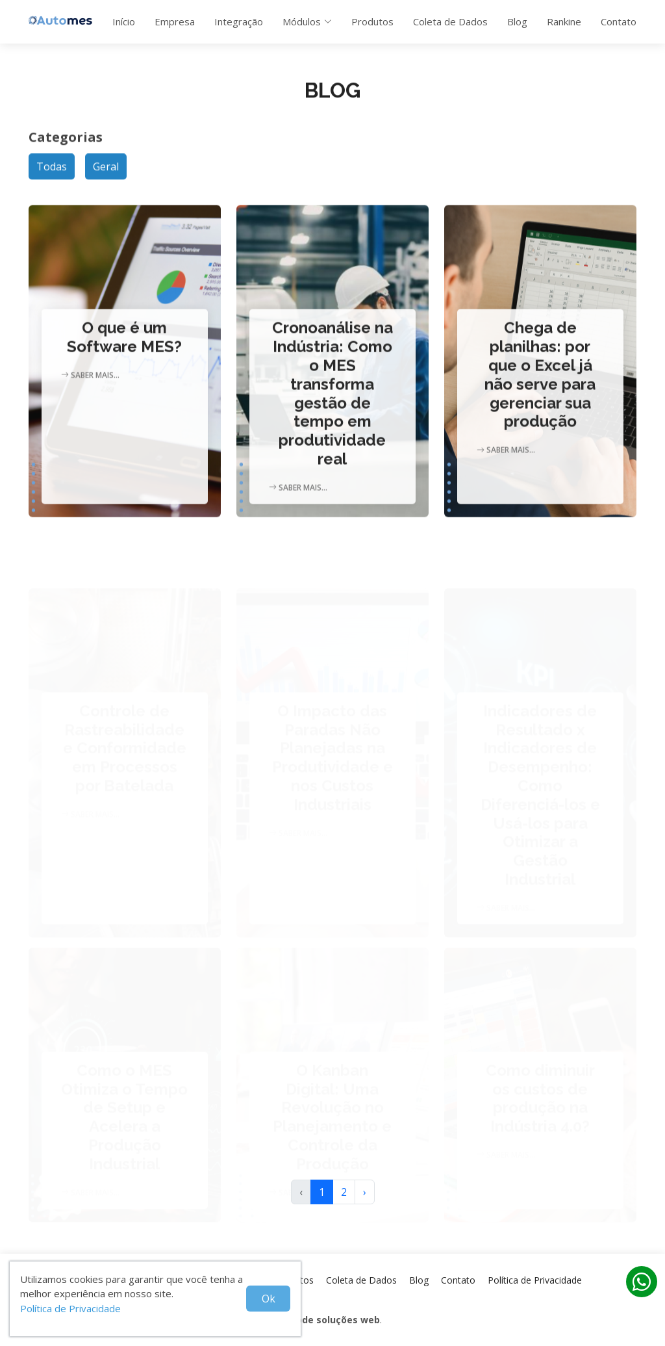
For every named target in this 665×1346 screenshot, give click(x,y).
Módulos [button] (307, 21)
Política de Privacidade (70, 1308)
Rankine (564, 21)
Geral (106, 174)
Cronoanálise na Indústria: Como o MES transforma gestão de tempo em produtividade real (332, 406)
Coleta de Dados (450, 21)
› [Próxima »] (364, 1192)
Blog (517, 21)
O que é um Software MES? (124, 350)
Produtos (372, 21)
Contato (618, 21)
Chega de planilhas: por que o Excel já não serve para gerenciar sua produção (540, 387)
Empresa (175, 21)
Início (123, 21)
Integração (238, 21)
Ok (268, 1298)
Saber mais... (90, 387)
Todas (51, 174)
